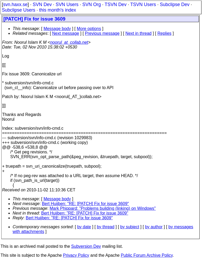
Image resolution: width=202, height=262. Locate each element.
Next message (65, 33)
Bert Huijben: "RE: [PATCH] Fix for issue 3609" (85, 203)
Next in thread (138, 33)
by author (154, 227)
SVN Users (66, 4)
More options (89, 28)
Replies (164, 33)
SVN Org (91, 4)
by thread (105, 227)
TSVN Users (143, 4)
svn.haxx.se (15, 4)
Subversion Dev (86, 246)
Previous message (102, 33)
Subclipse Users (18, 10)
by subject (129, 227)
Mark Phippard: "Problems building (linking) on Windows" (103, 208)
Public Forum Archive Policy (147, 255)
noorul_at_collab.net (69, 42)
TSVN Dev (116, 4)
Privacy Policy (76, 255)
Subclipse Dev (174, 4)
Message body (57, 28)
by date (84, 227)
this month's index (57, 10)
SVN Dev (42, 4)
